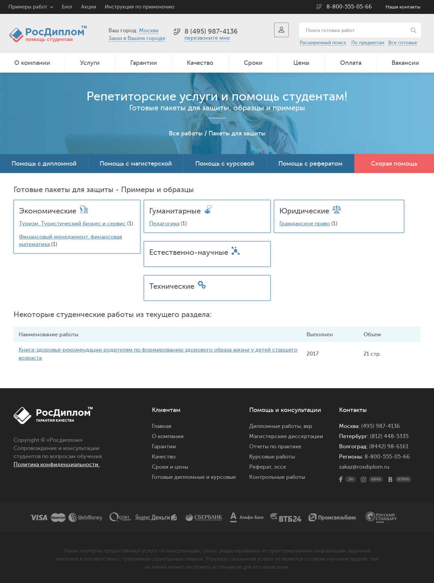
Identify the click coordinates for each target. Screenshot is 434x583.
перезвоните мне (207, 38)
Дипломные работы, (276, 426)
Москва (148, 30)
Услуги (90, 62)
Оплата (350, 62)
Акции (88, 7)
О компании (32, 62)
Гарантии (143, 62)
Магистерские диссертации (286, 436)
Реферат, (261, 467)
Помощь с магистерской (136, 163)
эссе (280, 467)
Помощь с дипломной (44, 163)
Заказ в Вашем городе (136, 38)
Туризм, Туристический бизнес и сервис (72, 224)
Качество (200, 62)
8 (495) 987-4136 (211, 31)
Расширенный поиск (323, 42)
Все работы (186, 133)
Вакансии (405, 62)
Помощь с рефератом (310, 163)
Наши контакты (403, 7)
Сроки (253, 62)
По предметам (367, 42)
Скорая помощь (394, 163)
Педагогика (164, 224)
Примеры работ (27, 7)
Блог (67, 7)
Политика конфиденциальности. (57, 464)
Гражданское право (304, 224)
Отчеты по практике (275, 446)
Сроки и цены (170, 467)
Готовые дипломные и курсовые (194, 477)
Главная (161, 426)
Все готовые (402, 42)
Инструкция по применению (139, 7)
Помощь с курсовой (224, 163)
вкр (307, 426)
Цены (301, 62)
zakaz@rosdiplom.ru (364, 467)
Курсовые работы (272, 456)
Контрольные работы (277, 477)
